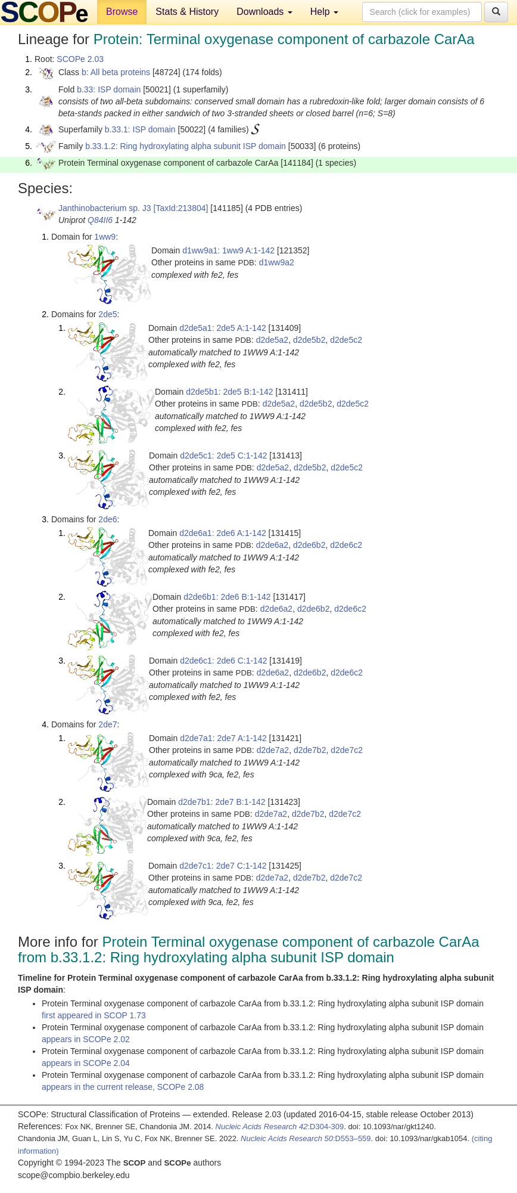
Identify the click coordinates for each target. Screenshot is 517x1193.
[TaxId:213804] (181, 208)
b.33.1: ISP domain (140, 129)
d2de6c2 (346, 545)
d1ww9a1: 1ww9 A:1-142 (228, 250)
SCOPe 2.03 (80, 59)
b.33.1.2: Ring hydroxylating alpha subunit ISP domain (185, 146)
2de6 (107, 519)
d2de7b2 (310, 750)
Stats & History (187, 12)
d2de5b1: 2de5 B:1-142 (229, 391)
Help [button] (324, 12)
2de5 (107, 314)
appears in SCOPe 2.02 (86, 1039)
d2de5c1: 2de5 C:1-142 (223, 455)
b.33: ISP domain (109, 89)
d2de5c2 (346, 340)
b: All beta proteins (116, 72)
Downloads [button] (264, 12)
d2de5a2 (272, 340)
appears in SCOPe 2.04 (86, 1063)
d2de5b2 (309, 340)
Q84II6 (100, 220)
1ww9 (105, 236)
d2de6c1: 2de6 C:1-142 (223, 660)
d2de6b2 (309, 545)
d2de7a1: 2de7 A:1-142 (223, 738)
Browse (122, 12)
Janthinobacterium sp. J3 (104, 208)
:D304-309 (280, 1126)
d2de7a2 (273, 750)
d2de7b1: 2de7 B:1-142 (221, 802)
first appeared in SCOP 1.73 (94, 1015)
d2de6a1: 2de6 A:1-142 (222, 533)
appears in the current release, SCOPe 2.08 (123, 1087)
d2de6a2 (272, 545)
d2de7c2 (347, 750)
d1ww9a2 (276, 262)
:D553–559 (306, 1138)
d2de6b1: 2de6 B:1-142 (226, 597)
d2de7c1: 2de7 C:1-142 (222, 865)
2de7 (107, 724)
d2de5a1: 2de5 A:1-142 (222, 328)
